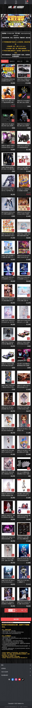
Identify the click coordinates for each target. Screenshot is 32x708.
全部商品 (3, 668)
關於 (2, 665)
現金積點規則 (4, 675)
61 (22, 610)
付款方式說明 (4, 671)
